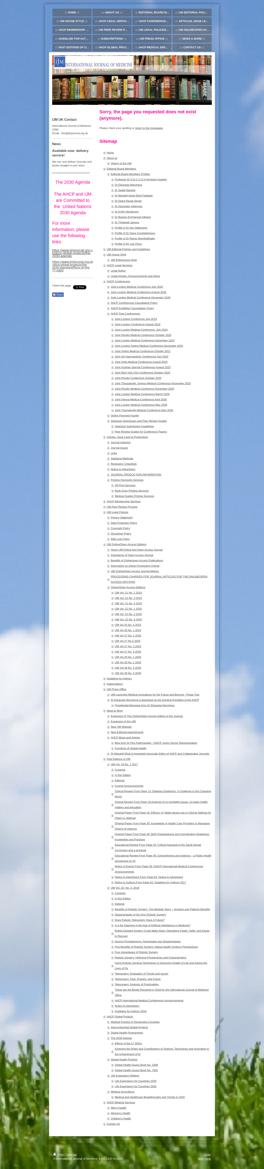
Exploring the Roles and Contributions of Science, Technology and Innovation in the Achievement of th (162, 1051)
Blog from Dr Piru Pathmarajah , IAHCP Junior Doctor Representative (156, 742)
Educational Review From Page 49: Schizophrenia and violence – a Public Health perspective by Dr (163, 858)
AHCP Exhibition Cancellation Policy (132, 308)
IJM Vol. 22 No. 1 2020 (128, 608)
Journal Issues (119, 447)
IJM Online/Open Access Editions (126, 544)
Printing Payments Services (127, 480)
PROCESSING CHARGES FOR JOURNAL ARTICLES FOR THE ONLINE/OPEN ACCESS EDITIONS (159, 579)
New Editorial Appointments (127, 732)
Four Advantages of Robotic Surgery (136, 952)
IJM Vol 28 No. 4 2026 (128, 673)
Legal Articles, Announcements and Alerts (135, 276)
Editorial (119, 780)
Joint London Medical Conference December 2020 (144, 340)
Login (207, 1154)
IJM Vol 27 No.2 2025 (127, 640)
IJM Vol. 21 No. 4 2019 (128, 603)
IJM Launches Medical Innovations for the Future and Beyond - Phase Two (155, 694)
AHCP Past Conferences (125, 313)
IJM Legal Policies (117, 512)
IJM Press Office (116, 689)
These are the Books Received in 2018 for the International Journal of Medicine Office (162, 992)
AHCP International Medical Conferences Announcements (149, 1000)
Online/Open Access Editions (128, 587)
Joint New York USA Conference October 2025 (142, 372)
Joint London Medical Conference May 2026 (141, 404)
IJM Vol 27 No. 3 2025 (128, 646)
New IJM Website (121, 726)
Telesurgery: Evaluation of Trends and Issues (141, 973)
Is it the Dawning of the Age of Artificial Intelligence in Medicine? (152, 925)
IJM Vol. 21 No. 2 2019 (128, 592)
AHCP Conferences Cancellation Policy (134, 302)
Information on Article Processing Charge (135, 565)
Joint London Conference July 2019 (136, 319)
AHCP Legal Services (119, 265)
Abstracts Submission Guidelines (134, 426)
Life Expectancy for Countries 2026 (135, 1086)
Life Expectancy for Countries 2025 (135, 1081)
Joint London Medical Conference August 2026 (138, 292)
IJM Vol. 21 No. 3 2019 (128, 598)
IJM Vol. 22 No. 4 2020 (128, 619)
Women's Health (120, 1113)
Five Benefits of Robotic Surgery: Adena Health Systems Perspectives (156, 946)
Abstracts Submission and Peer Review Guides (139, 420)
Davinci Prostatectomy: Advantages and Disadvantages (147, 941)
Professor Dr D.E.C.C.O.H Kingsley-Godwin (141, 179)
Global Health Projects (124, 1059)
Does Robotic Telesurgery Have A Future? (140, 920)
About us (112, 158)
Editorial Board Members (121, 168)
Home (110, 152)
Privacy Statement (122, 517)
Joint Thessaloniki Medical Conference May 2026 (144, 410)
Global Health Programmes (127, 1032)
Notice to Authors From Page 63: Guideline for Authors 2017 (150, 882)
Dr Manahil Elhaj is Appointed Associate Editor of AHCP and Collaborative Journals (160, 753)
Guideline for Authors (119, 678)
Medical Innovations (122, 1091)
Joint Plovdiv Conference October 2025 (138, 378)
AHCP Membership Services (123, 501)
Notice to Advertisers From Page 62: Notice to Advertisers (149, 877)
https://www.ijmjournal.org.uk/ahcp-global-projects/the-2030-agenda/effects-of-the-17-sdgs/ (72, 266)
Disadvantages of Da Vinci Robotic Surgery (140, 914)
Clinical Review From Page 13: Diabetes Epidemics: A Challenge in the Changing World (163, 794)
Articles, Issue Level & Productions (127, 437)
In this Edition (123, 775)
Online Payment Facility (125, 415)
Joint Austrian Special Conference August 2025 (143, 367)
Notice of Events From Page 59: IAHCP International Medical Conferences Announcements (159, 869)
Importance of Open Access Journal (132, 555)
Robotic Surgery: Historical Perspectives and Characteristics (150, 957)
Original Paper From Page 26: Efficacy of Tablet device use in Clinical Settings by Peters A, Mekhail (163, 815)
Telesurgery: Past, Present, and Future (138, 979)
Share (58, 294)
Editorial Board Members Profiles (130, 174)
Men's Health (118, 1107)
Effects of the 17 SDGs (128, 1043)
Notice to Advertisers (123, 469)
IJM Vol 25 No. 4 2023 (128, 624)
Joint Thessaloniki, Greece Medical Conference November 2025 (153, 383)
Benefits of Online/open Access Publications (137, 560)
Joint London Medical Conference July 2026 (137, 286)
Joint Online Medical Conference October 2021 (142, 351)
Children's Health (121, 1118)
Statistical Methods (122, 458)
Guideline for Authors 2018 (130, 1011)
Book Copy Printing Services (132, 490)
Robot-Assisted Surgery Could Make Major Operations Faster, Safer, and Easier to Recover (162, 933)
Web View (204, 1158)
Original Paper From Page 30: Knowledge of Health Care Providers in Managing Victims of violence (162, 826)
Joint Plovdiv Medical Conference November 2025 (144, 388)
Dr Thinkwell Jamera (127, 222)
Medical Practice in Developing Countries (135, 1021)
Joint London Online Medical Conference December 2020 (149, 345)
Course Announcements (129, 785)
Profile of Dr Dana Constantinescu (135, 233)
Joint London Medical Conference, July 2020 (141, 329)
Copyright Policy (120, 528)
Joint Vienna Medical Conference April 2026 (141, 399)
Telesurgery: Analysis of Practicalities (137, 984)
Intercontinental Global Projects (129, 1027)
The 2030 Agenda (121, 1038)
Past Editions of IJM (118, 759)
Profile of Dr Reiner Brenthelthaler (135, 238)
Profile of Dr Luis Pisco (128, 243)
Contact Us (113, 1123)
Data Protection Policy (124, 522)
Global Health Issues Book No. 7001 (136, 1070)
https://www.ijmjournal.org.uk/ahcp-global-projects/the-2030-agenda (72, 253)
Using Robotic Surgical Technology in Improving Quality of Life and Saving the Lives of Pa (161, 965)
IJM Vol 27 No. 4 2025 (128, 651)
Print (59, 1154)
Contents (120, 769)
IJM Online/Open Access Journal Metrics (135, 571)
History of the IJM (121, 163)
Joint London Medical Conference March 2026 (142, 394)
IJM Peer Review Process (122, 506)
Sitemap (71, 1154)
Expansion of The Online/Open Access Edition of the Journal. (147, 716)
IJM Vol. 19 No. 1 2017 (124, 764)
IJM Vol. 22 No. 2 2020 (128, 614)
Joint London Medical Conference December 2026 (141, 297)
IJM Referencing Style (124, 259)
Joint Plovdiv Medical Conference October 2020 (143, 335)
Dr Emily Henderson (127, 211)
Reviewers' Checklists (124, 463)
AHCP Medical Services (121, 1102)
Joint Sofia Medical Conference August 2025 (141, 361)
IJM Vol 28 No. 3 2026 (128, 667)
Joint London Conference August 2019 (137, 324)
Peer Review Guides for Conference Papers (141, 431)
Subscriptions (115, 683)
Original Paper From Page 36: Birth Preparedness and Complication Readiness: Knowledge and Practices (162, 837)
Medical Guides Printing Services (134, 496)
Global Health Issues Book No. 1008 (136, 1064)
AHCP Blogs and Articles (125, 737)
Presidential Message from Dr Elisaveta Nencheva (144, 705)
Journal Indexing (120, 442)
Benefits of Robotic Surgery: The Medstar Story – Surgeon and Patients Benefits (162, 909)
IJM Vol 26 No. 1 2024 (128, 630)
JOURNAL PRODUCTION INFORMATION (136, 474)
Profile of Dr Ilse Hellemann (131, 227)
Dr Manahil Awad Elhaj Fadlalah (134, 195)
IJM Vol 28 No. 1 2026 (128, 657)
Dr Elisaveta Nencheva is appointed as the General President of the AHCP (155, 700)
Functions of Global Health (130, 748)
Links (114, 453)
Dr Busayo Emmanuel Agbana (133, 217)
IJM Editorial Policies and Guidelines (128, 249)
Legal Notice (118, 270)
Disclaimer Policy (121, 533)
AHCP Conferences (118, 281)
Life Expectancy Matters (125, 1075)
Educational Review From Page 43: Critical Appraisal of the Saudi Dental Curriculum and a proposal (158, 847)
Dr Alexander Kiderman (128, 206)
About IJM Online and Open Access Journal (137, 549)
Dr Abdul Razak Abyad (128, 200)
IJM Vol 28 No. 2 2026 (128, 662)
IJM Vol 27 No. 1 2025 (128, 635)
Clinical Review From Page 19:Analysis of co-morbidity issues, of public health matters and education (161, 804)
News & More (115, 710)
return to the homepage (149, 128)
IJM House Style (116, 254)
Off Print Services (125, 485)
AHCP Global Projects (120, 1016)
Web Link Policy (120, 539)
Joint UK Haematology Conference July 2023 (141, 356)
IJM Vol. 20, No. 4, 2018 (125, 887)
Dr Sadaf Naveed (125, 190)
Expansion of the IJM (123, 721)
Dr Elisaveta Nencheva (128, 184)
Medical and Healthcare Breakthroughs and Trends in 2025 (150, 1097)
